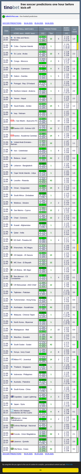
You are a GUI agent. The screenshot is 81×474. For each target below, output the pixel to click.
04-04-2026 (49, 23)
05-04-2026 (38, 23)
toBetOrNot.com (19, 16)
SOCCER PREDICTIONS (11, 23)
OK (41, 470)
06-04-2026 (28, 23)
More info (69, 464)
